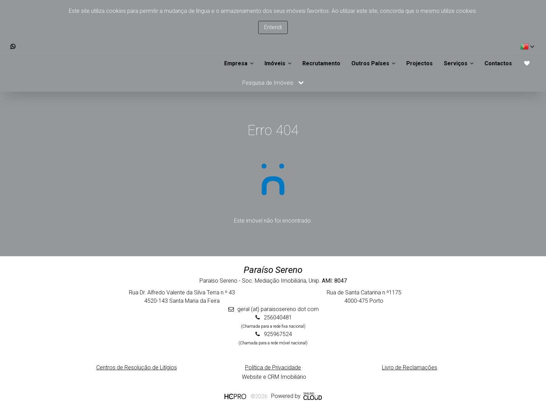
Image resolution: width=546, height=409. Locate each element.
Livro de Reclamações (409, 367)
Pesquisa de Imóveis (273, 83)
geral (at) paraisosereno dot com (278, 309)
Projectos (419, 63)
